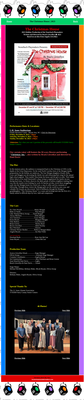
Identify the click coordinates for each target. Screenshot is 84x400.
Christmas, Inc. (18, 154)
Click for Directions (48, 133)
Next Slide (66, 310)
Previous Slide (20, 310)
